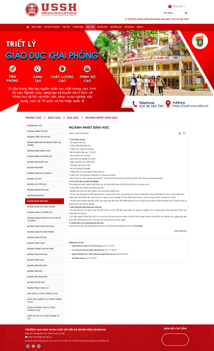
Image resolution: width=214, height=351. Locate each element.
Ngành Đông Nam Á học (38, 151)
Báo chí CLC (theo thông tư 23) (42, 293)
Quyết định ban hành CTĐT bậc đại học (87, 246)
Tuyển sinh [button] (78, 27)
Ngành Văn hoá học (37, 265)
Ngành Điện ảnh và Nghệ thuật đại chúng (44, 143)
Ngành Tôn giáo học (37, 254)
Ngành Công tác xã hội (38, 137)
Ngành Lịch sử (34, 179)
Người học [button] (102, 27)
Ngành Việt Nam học (37, 277)
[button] (175, 6)
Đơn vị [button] (140, 27)
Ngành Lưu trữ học (37, 184)
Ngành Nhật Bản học (37, 201)
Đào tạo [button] (90, 27)
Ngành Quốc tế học (37, 237)
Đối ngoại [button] (129, 27)
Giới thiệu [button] (36, 27)
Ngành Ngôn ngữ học (38, 190)
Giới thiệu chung (78, 258)
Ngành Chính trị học (37, 131)
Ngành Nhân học (35, 195)
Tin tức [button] (66, 27)
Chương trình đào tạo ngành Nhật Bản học (88, 250)
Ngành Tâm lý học (36, 243)
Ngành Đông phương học (40, 156)
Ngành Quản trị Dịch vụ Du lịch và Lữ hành (44, 219)
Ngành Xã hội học (36, 282)
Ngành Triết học (35, 260)
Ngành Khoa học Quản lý (39, 173)
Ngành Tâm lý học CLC (38, 288)
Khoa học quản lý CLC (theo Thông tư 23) (44, 300)
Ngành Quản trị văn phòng (40, 232)
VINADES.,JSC (103, 341)
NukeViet (85, 341)
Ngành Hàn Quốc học (37, 162)
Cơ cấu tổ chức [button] (52, 27)
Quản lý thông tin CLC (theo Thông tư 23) (41, 308)
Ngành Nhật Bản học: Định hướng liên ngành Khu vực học (94, 254)
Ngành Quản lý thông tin (39, 212)
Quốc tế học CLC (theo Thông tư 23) (43, 317)
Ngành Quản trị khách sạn (40, 226)
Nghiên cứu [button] (116, 27)
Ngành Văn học (34, 271)
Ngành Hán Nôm (35, 167)
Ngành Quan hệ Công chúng (41, 207)
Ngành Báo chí (34, 125)
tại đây (139, 226)
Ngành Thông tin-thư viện (40, 249)
